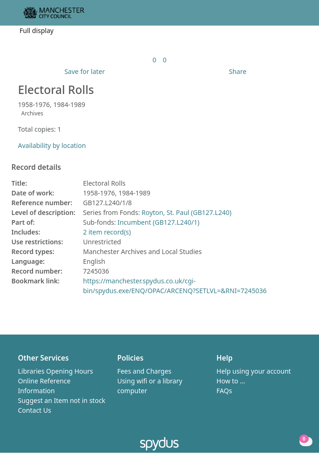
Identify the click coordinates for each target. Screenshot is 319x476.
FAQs (224, 390)
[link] (154, 59)
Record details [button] (36, 167)
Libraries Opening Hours (55, 371)
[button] (286, 16)
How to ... (231, 380)
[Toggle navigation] (298, 16)
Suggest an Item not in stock (62, 400)
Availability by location (52, 145)
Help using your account (254, 371)
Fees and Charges (144, 371)
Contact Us (34, 410)
